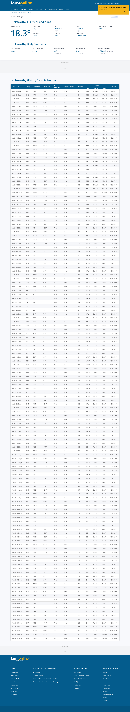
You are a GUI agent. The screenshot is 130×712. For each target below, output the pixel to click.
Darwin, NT (14, 694)
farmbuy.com (107, 675)
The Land (76, 688)
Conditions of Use (38, 675)
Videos (61, 9)
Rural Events (106, 679)
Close (125, 12)
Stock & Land (77, 685)
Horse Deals (106, 685)
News (67, 9)
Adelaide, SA (14, 685)
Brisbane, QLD (15, 679)
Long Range (53, 9)
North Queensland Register (82, 675)
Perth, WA (13, 682)
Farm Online (106, 688)
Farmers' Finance (108, 694)
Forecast (30, 9)
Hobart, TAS (14, 691)
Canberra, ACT (15, 688)
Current (23, 9)
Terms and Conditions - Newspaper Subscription (46, 682)
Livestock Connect (108, 682)
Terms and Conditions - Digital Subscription (45, 679)
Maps (45, 9)
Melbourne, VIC (15, 675)
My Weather (14, 9)
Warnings (38, 9)
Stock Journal (77, 682)
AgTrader (105, 672)
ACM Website (36, 672)
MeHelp (105, 691)
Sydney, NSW (14, 672)
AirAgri (105, 697)
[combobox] (114, 17)
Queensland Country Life (81, 679)
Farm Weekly (77, 672)
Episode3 (105, 700)
